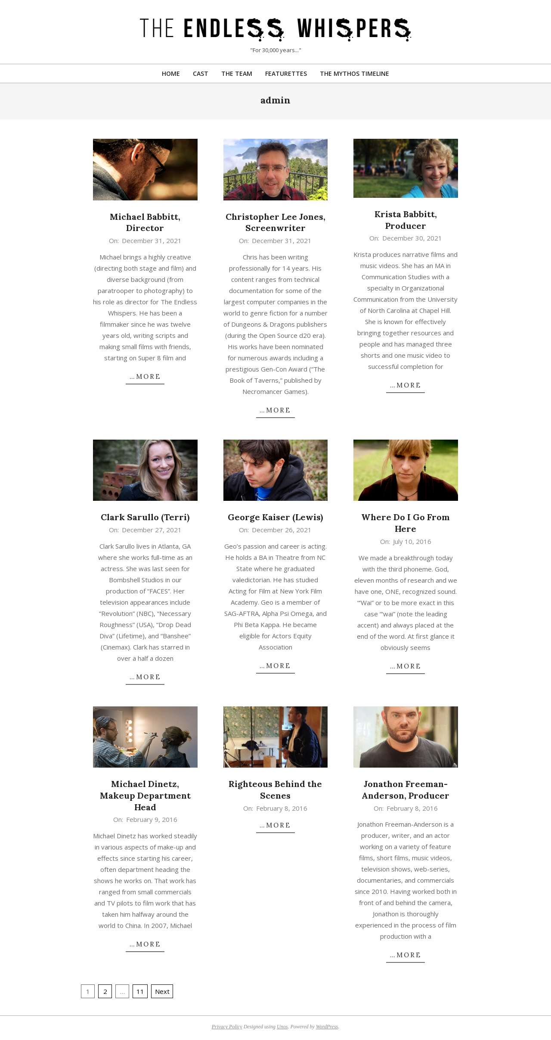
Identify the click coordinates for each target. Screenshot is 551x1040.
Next (162, 991)
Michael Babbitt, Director (145, 222)
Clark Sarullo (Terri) (145, 517)
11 (140, 991)
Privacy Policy (227, 1027)
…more (145, 376)
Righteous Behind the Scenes (275, 789)
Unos (282, 1027)
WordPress (327, 1027)
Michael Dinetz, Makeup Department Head (145, 795)
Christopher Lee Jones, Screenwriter (275, 222)
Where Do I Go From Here (405, 523)
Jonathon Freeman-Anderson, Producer (405, 789)
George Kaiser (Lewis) (275, 517)
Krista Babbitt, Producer (406, 220)
